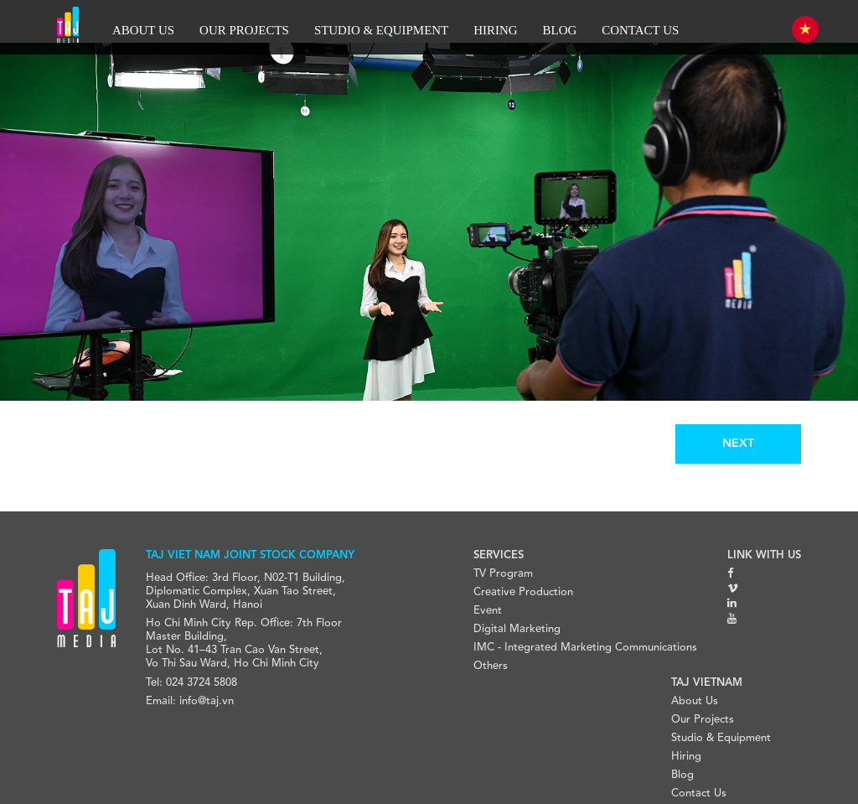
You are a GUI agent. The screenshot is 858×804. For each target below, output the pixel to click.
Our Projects (702, 719)
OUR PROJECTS (244, 30)
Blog (682, 775)
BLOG (560, 30)
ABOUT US (143, 30)
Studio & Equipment (721, 738)
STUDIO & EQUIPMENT (381, 30)
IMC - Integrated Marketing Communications (585, 647)
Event (487, 610)
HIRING (495, 30)
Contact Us (698, 793)
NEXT (738, 443)
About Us (694, 701)
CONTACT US (640, 30)
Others (490, 666)
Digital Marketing (517, 629)
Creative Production (523, 592)
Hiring (686, 756)
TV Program (503, 573)
